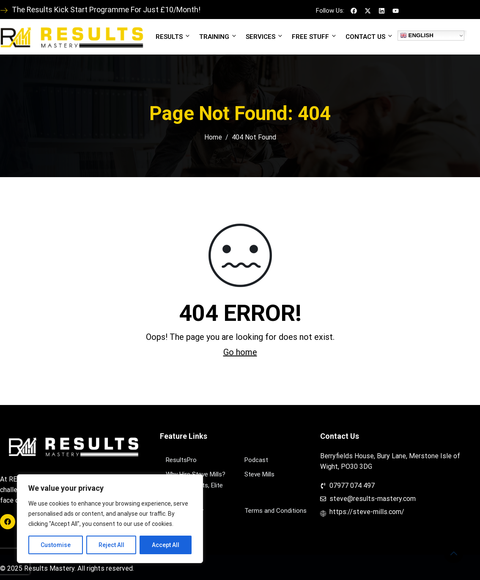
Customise (56, 545)
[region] (110, 518)
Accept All (165, 545)
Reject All (111, 545)
